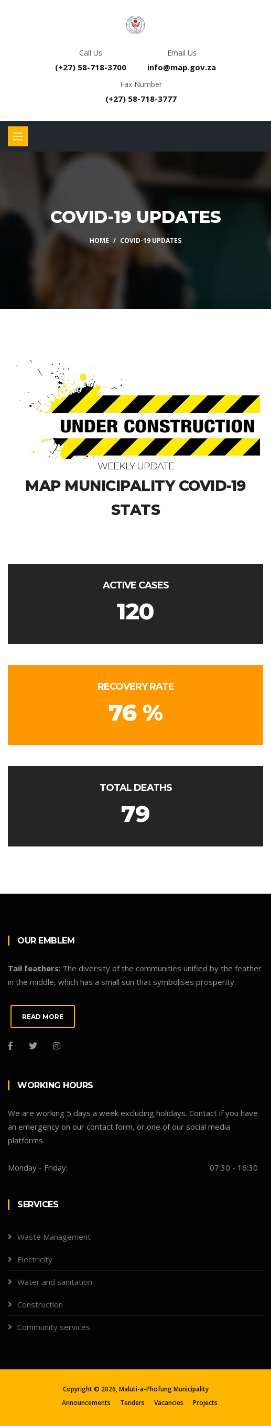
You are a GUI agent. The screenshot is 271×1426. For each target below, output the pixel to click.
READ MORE (42, 1017)
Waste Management (54, 1236)
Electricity (34, 1259)
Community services (53, 1327)
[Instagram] (56, 1045)
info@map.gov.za (181, 67)
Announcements (86, 1402)
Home (99, 240)
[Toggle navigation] (18, 136)
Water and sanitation (54, 1282)
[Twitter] (33, 1045)
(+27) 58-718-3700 (90, 67)
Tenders (132, 1402)
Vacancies (168, 1402)
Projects (205, 1402)
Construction (40, 1304)
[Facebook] (10, 1045)
